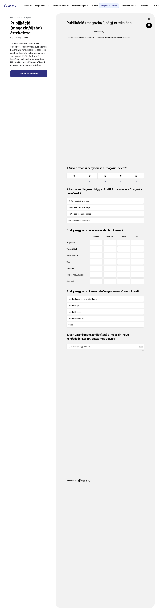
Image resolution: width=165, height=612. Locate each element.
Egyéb (28, 17)
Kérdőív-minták (16, 17)
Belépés (144, 6)
